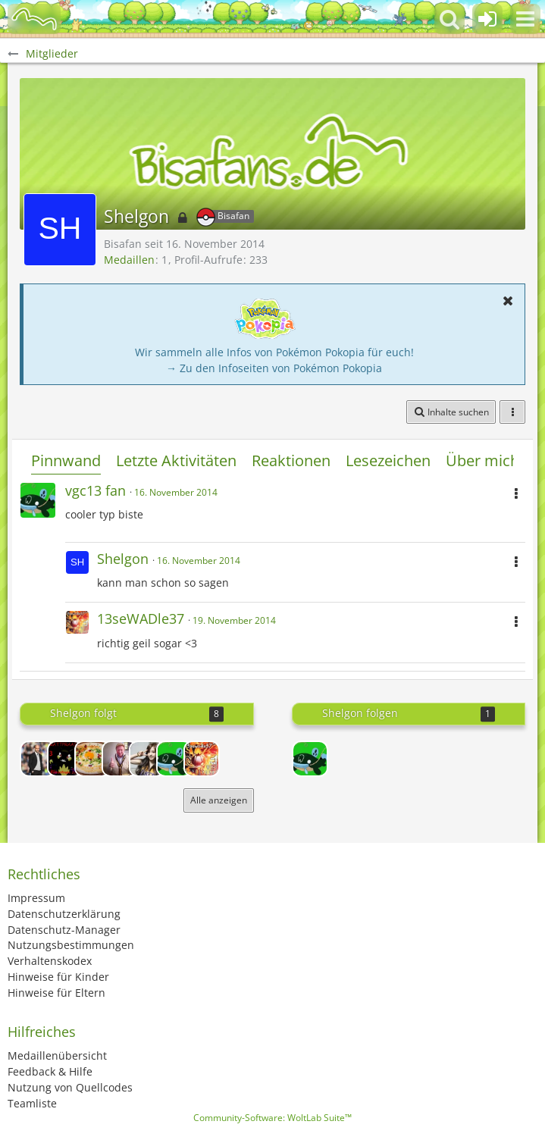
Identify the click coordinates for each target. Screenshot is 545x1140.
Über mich (482, 460)
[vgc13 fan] (174, 759)
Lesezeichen (388, 460)
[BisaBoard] (34, 19)
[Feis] (65, 759)
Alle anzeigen (218, 800)
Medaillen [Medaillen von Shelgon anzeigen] (129, 259)
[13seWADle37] (201, 759)
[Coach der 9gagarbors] (38, 759)
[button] (525, 19)
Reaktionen (291, 460)
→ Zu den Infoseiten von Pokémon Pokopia (274, 368)
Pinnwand (66, 460)
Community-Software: (272, 1117)
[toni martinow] (92, 759)
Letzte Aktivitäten (176, 460)
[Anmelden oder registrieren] (487, 19)
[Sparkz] (147, 759)
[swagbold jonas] (120, 759)
